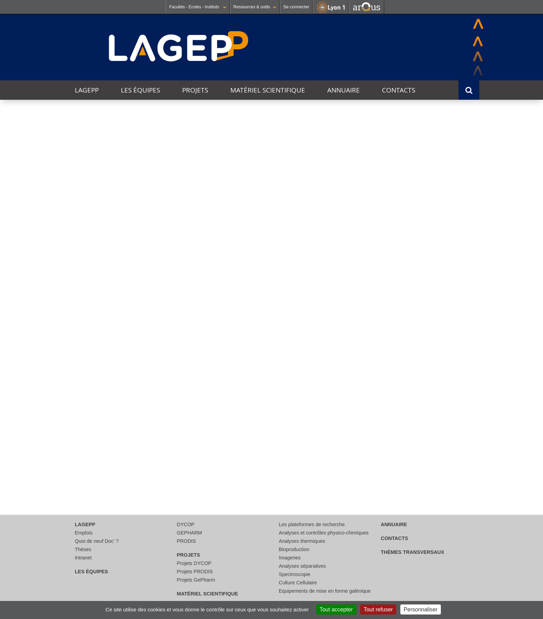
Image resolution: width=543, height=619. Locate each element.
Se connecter (296, 6)
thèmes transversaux (412, 552)
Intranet (83, 557)
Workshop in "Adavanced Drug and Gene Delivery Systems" (180, 409)
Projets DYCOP (194, 563)
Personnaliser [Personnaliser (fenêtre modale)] (421, 609)
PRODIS (186, 541)
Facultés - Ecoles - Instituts (197, 7)
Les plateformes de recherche (312, 524)
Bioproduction (294, 549)
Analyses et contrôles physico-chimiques (323, 533)
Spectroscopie (294, 574)
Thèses (83, 549)
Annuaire (343, 90)
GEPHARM (189, 533)
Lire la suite (81, 318)
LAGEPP (87, 90)
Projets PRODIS (195, 571)
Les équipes (140, 90)
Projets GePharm (196, 580)
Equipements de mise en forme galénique (325, 591)
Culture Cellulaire (298, 582)
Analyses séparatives (302, 566)
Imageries (290, 557)
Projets (195, 90)
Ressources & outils (254, 7)
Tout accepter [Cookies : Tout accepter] (336, 609)
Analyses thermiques (302, 541)
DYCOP (186, 524)
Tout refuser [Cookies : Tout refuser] (378, 609)
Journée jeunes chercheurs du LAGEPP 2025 (178, 254)
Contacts (398, 90)
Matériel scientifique (267, 90)
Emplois (83, 533)
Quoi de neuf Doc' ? (97, 541)
